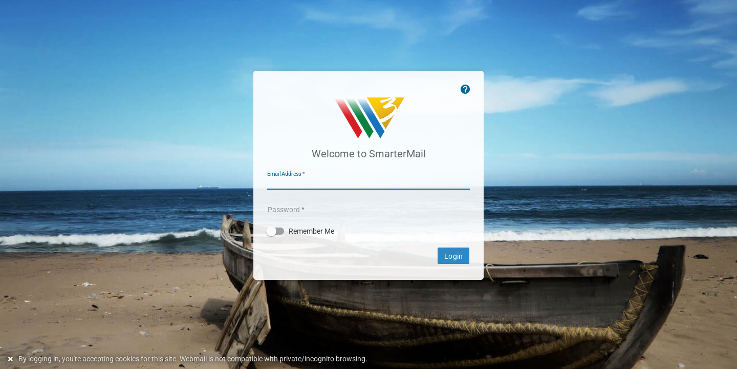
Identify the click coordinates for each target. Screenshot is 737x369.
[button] (368, 231)
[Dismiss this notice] (12, 359)
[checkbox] (368, 231)
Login (453, 256)
